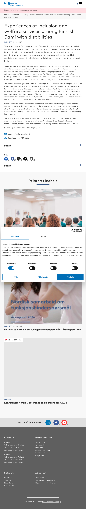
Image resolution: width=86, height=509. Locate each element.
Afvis (16, 277)
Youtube (7, 480)
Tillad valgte (43, 277)
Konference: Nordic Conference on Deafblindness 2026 (35, 402)
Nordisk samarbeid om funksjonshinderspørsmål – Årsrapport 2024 (43, 329)
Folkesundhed (40, 445)
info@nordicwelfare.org (14, 450)
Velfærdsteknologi (42, 450)
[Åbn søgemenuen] (77, 3)
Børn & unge (40, 442)
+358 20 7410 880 (14, 459)
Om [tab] (71, 236)
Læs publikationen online (18, 134)
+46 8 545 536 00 (14, 447)
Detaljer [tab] (43, 236)
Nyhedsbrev (9, 485)
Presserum (39, 477)
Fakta (7, 145)
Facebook (8, 477)
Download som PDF (16, 138)
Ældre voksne (40, 452)
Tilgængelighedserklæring (45, 483)
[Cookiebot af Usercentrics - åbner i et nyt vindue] (74, 230)
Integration (39, 455)
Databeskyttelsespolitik (45, 480)
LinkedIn (7, 483)
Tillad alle (70, 277)
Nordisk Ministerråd (50, 501)
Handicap (39, 447)
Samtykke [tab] (15, 236)
